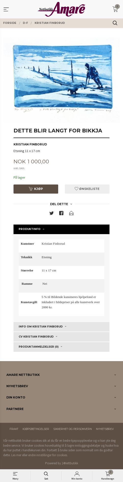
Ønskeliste (87, 189)
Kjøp (36, 189)
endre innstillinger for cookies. (48, 455)
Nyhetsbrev (105, 429)
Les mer (16, 455)
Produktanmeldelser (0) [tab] (38, 346)
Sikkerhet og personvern (72, 429)
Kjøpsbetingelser (36, 429)
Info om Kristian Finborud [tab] (41, 326)
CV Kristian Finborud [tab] (36, 336)
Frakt (14, 429)
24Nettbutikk (70, 463)
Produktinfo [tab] (30, 229)
